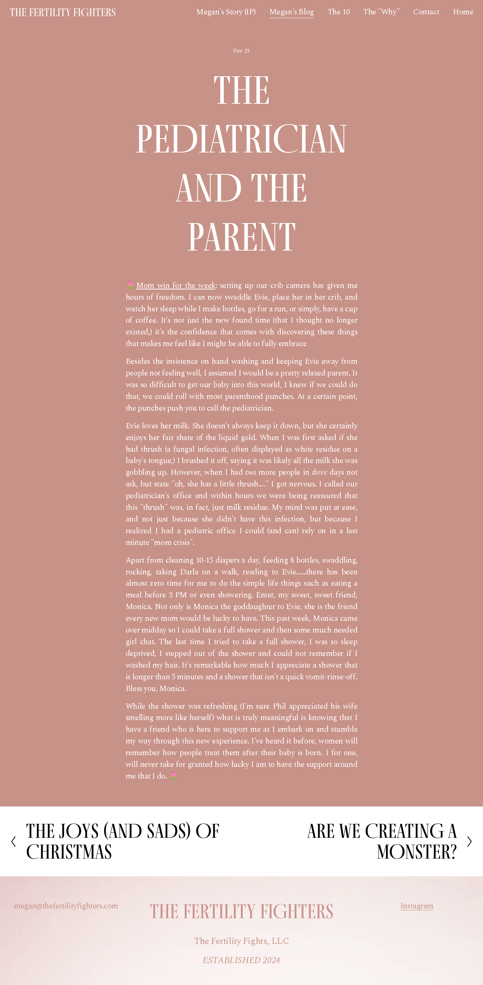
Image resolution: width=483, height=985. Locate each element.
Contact (426, 12)
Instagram (417, 906)
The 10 (339, 12)
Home (463, 12)
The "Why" (381, 12)
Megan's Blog (291, 12)
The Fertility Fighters (63, 12)
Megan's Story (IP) (226, 12)
